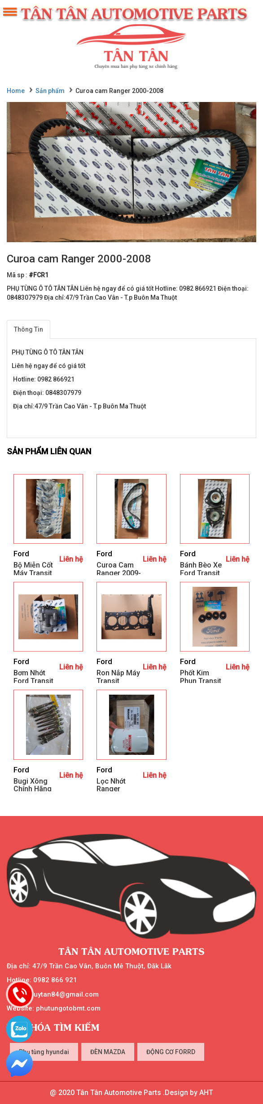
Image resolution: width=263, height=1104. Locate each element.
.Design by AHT (187, 1092)
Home (16, 90)
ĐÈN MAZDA (107, 1051)
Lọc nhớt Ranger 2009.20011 (115, 789)
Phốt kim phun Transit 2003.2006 (200, 681)
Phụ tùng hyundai (44, 1051)
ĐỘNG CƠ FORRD (170, 1051)
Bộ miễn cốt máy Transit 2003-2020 (33, 573)
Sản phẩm (50, 90)
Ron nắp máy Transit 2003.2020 (118, 681)
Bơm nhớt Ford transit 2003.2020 (33, 681)
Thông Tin (28, 329)
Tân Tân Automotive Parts (131, 951)
